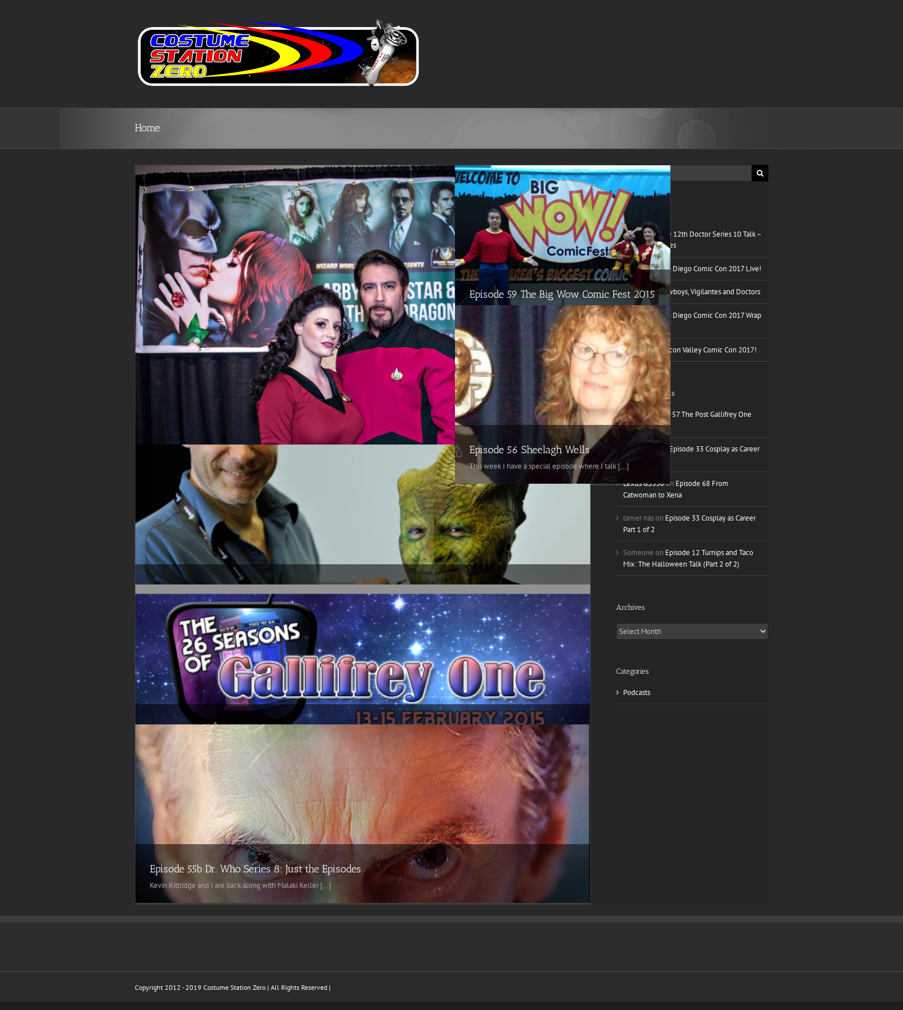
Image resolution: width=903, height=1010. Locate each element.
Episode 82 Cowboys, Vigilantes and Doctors (691, 292)
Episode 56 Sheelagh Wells (529, 449)
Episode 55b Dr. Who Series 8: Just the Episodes (255, 869)
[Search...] (684, 173)
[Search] (760, 173)
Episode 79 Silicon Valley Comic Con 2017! (690, 350)
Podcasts (636, 692)
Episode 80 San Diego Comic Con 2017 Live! (692, 269)
